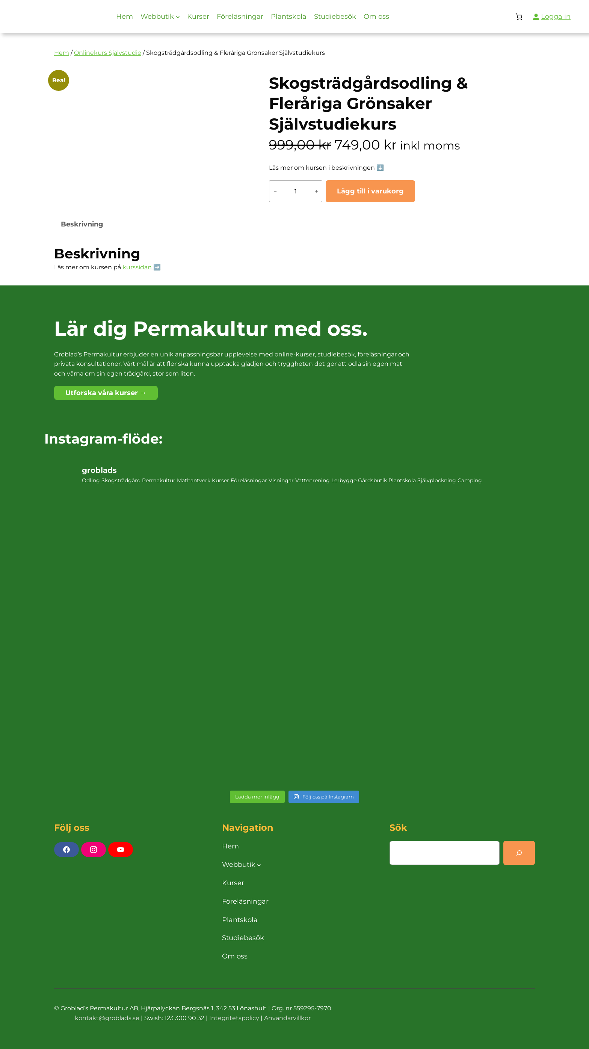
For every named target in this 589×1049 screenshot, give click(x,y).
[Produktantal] (296, 191)
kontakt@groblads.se (107, 1018)
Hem (61, 52)
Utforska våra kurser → (105, 393)
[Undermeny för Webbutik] (178, 17)
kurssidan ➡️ (141, 267)
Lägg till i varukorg (370, 191)
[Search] (519, 853)
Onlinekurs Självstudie (107, 52)
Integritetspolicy (234, 1018)
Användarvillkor (287, 1018)
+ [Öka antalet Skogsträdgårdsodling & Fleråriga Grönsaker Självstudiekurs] (316, 191)
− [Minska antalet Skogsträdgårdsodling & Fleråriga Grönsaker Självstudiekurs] (275, 191)
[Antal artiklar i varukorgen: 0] (518, 16)
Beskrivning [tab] (82, 224)
